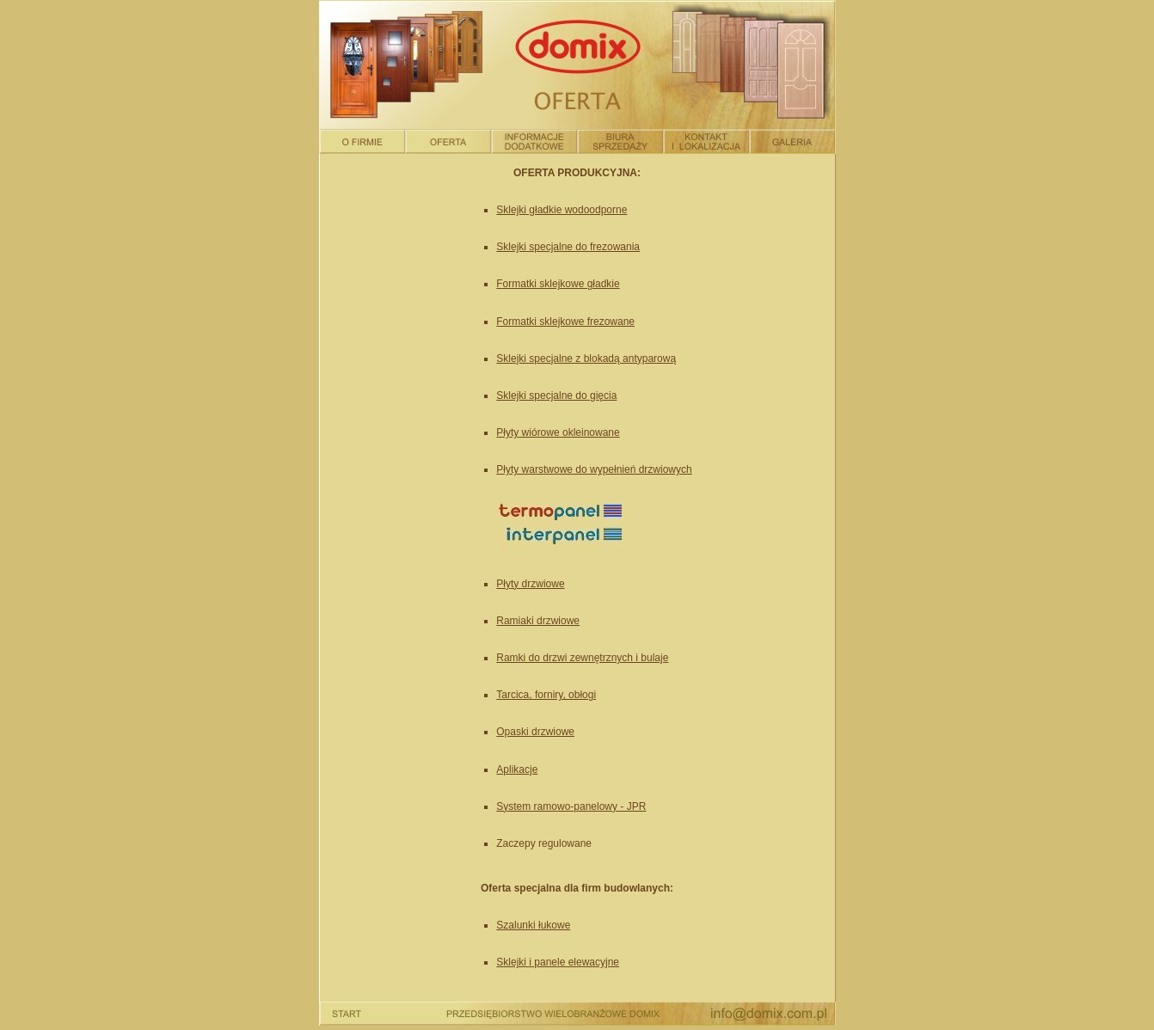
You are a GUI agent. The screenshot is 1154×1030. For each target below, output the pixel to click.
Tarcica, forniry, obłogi (546, 695)
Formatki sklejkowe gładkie (557, 284)
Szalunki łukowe (533, 925)
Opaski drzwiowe (535, 732)
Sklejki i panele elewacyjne (557, 962)
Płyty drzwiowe (530, 584)
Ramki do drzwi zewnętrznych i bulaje (582, 658)
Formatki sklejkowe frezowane (565, 322)
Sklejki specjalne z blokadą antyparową (586, 359)
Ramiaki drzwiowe (538, 621)
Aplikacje (516, 769)
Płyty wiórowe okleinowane (557, 432)
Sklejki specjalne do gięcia (556, 395)
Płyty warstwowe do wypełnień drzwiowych (593, 469)
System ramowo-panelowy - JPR (571, 806)
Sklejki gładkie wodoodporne (561, 210)
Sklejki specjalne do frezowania (568, 247)
